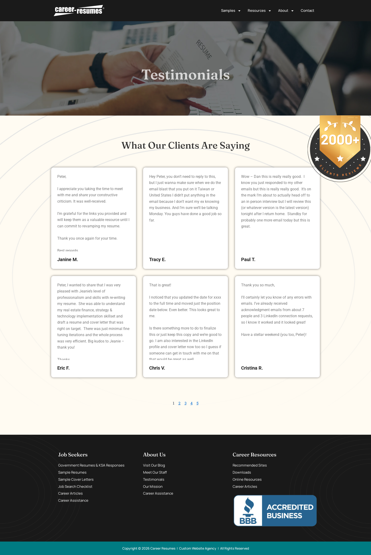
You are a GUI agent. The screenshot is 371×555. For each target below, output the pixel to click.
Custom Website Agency (197, 548)
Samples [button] (231, 11)
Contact (307, 10)
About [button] (286, 11)
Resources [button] (260, 11)
